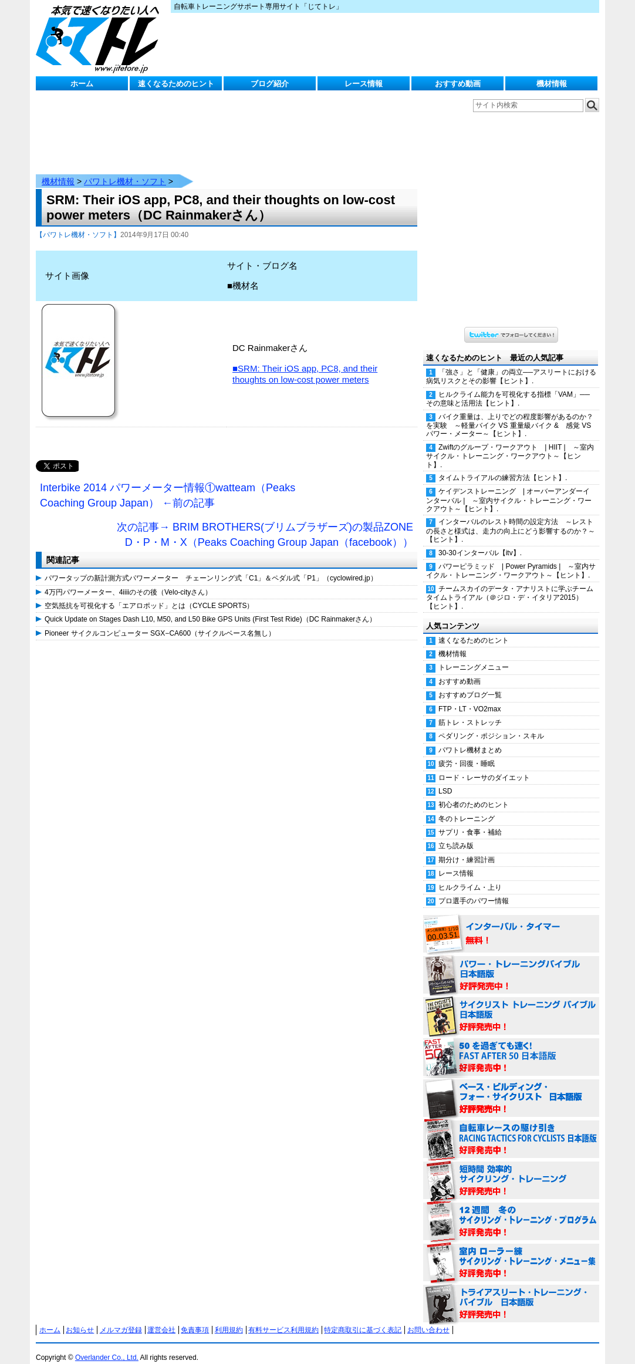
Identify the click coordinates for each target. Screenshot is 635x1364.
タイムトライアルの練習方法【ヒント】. (502, 466)
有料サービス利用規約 (283, 1318)
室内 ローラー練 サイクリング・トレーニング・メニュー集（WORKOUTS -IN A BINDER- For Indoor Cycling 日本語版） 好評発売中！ (511, 1251)
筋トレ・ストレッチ (470, 711)
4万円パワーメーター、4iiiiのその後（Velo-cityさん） (128, 580)
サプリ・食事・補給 (470, 820)
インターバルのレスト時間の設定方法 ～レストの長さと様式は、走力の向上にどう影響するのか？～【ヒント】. (510, 519)
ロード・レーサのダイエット (484, 766)
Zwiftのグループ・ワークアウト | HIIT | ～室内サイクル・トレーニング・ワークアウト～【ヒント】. (510, 444)
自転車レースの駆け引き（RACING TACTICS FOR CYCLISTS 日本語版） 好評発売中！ (511, 1128)
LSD (445, 779)
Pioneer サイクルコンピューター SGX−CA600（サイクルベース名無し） (160, 621)
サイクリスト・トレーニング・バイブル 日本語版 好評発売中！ (511, 1004)
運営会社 (161, 1318)
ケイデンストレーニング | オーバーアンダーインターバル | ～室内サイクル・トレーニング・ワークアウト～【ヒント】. (509, 488)
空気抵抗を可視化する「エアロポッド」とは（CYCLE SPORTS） (149, 594)
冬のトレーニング (466, 807)
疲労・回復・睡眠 (466, 752)
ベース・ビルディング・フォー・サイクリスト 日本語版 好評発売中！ (511, 1087)
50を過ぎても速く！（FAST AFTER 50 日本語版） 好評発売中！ (511, 1045)
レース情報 (363, 83)
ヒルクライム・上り (470, 876)
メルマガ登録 (121, 1318)
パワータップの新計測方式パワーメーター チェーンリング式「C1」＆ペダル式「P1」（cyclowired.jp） (211, 566)
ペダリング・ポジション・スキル (491, 724)
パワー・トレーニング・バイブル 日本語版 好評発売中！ (511, 963)
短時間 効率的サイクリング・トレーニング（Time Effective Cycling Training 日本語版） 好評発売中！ (511, 1169)
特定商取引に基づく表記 (362, 1318)
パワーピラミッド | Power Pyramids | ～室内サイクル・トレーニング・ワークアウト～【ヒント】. (511, 559)
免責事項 (195, 1318)
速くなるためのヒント (176, 83)
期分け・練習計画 (466, 848)
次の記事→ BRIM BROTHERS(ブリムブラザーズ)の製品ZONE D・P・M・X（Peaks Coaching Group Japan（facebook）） (265, 522)
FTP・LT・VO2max (469, 697)
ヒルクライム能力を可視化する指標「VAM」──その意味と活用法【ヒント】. (508, 387)
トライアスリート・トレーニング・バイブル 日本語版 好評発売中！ (511, 1292)
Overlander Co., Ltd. (107, 1346)
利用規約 (229, 1318)
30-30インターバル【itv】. (480, 541)
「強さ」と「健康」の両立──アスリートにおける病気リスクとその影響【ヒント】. (511, 364)
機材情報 (551, 83)
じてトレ (100, 38)
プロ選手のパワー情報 (473, 889)
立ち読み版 (456, 834)
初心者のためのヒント (473, 793)
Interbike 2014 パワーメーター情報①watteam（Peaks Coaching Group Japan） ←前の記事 (167, 483)
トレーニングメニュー (473, 655)
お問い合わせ (428, 1318)
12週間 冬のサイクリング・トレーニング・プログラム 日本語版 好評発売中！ (511, 1210)
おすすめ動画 (458, 83)
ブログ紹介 (270, 83)
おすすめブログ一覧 (470, 683)
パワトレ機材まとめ (470, 738)
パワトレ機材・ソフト (125, 169)
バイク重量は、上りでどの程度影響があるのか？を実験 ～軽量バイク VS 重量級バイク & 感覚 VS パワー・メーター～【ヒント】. (509, 414)
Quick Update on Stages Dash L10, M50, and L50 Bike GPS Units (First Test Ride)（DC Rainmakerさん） (210, 607)
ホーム (81, 83)
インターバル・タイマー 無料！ (511, 922)
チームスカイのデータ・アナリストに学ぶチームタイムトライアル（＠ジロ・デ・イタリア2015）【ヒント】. (509, 586)
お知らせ (80, 1318)
